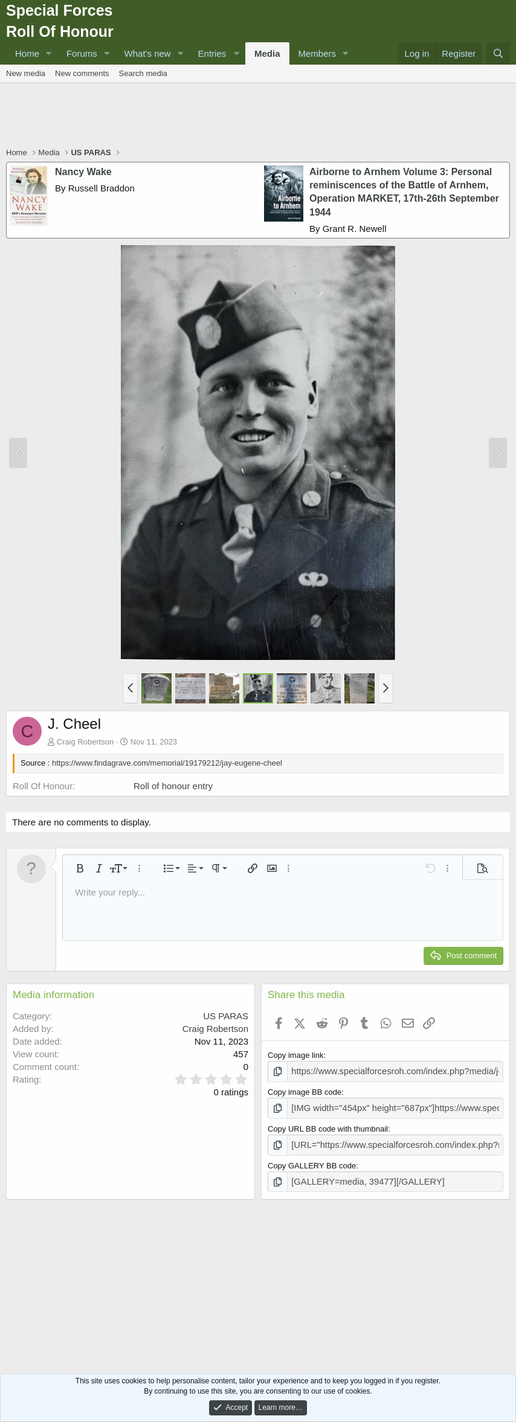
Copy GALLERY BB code (312, 1160)
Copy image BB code (304, 1090)
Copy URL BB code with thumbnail (328, 1125)
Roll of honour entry (173, 786)
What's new (147, 53)
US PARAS (225, 1016)
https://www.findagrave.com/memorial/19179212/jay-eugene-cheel (167, 762)
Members (317, 53)
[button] (48, 53)
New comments (82, 73)
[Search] (498, 53)
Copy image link (296, 1055)
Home (27, 53)
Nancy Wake (83, 172)
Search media (143, 73)
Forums (81, 53)
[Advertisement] (258, 116)
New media (25, 73)
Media (267, 53)
